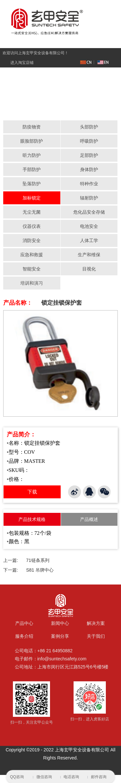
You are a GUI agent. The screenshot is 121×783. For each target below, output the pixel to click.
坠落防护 (32, 183)
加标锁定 (32, 197)
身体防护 (89, 169)
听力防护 (32, 155)
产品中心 (24, 623)
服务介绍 (24, 636)
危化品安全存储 (89, 212)
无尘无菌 (32, 212)
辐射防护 (89, 197)
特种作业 (89, 183)
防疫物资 (32, 126)
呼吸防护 (89, 141)
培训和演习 (31, 283)
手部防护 (32, 169)
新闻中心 (60, 623)
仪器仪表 (32, 226)
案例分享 (60, 636)
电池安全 (89, 226)
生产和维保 (89, 254)
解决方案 (96, 623)
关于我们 (96, 636)
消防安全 (32, 240)
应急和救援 (31, 254)
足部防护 (89, 155)
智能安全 (32, 268)
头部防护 (89, 126)
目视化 (89, 268)
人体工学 (89, 240)
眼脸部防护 (31, 141)
